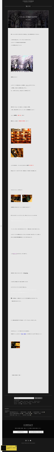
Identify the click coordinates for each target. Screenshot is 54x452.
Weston (20, 402)
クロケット (29, 402)
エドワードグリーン (37, 401)
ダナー (39, 402)
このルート (27, 85)
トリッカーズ (26, 401)
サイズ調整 (20, 403)
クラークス (24, 402)
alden (22, 401)
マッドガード (26, 403)
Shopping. (26, 273)
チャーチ (16, 402)
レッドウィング (17, 401)
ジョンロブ (34, 402)
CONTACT (28, 425)
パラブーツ (31, 401)
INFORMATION (17, 26)
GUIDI (30, 403)
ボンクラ (16, 403)
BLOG (28, 6)
